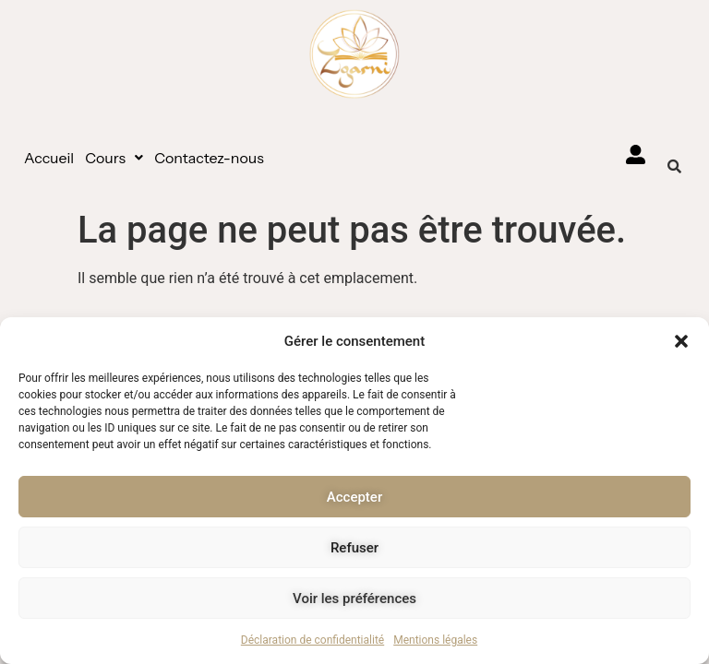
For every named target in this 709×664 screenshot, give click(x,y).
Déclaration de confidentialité (312, 640)
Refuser (354, 548)
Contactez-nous (209, 157)
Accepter (354, 497)
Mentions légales (435, 640)
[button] (681, 341)
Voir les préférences (354, 598)
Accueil (49, 157)
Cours (114, 157)
